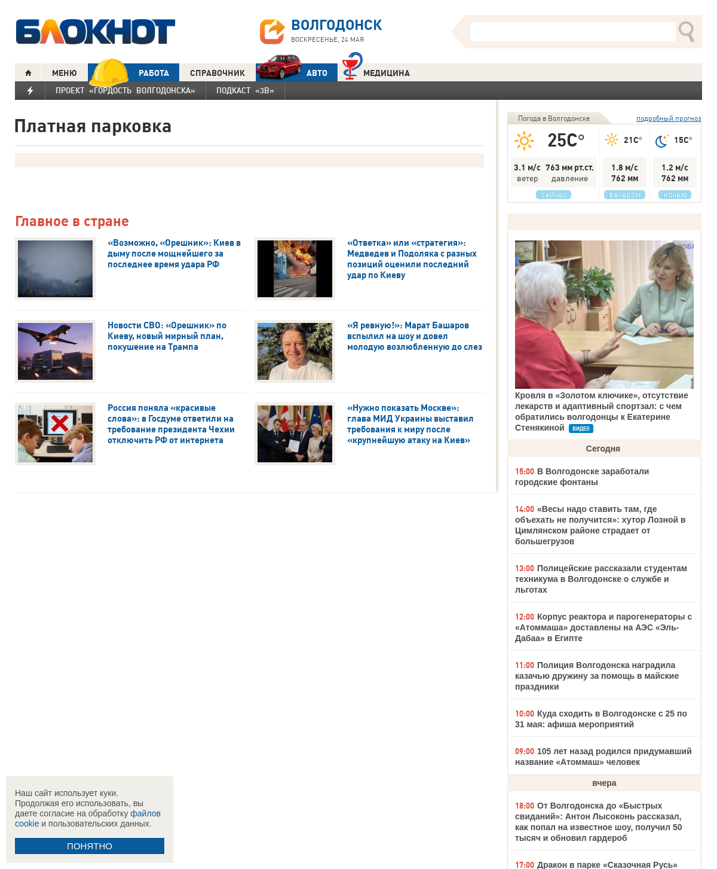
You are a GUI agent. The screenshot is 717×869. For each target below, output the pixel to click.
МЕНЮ (64, 73)
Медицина (376, 71)
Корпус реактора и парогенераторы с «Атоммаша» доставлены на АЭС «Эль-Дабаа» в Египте (603, 627)
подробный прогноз (668, 118)
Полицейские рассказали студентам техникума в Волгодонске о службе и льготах (601, 578)
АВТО (291, 72)
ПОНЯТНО (89, 846)
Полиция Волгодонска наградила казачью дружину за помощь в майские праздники (597, 675)
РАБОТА (128, 72)
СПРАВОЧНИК (217, 73)
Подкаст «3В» (245, 90)
